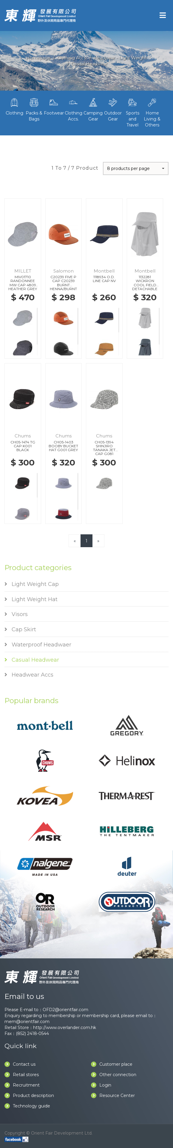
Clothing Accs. (72, 58)
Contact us (19, 1064)
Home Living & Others (152, 112)
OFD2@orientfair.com (65, 1009)
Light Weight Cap (31, 584)
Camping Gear (93, 109)
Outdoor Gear (113, 109)
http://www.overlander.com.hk (64, 1027)
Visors (16, 614)
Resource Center (113, 1095)
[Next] (98, 540)
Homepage (38, 58)
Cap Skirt (20, 629)
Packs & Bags (34, 109)
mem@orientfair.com (27, 1021)
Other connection (113, 1074)
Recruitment (22, 1085)
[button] (136, 168)
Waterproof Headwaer (37, 644)
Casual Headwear (89, 63)
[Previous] (75, 540)
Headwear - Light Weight (120, 58)
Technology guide (27, 1106)
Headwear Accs (28, 675)
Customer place (111, 1064)
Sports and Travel (132, 112)
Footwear (54, 106)
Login (101, 1085)
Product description (29, 1095)
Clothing (14, 106)
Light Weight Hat (31, 599)
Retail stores (21, 1074)
